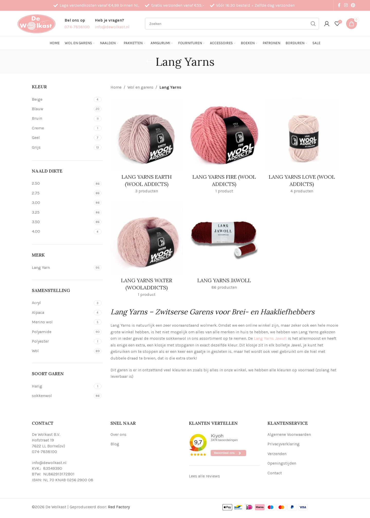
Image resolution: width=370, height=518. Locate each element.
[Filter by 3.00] (62, 203)
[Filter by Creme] (62, 128)
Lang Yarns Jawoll (270, 338)
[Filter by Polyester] (62, 341)
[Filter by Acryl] (62, 303)
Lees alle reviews (204, 476)
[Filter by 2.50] (62, 183)
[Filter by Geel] (62, 138)
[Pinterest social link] (353, 5)
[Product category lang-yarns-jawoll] (224, 247)
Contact (274, 472)
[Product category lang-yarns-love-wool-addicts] (302, 147)
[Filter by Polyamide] (62, 332)
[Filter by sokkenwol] (62, 396)
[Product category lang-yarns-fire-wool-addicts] (224, 147)
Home (116, 87)
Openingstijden (281, 463)
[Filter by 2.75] (62, 193)
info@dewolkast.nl (49, 462)
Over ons (118, 434)
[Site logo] (36, 23)
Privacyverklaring (283, 443)
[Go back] (149, 61)
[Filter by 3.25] (62, 212)
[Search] (232, 24)
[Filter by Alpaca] (62, 312)
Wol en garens (140, 87)
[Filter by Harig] (62, 386)
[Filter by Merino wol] (62, 322)
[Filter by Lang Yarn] (62, 267)
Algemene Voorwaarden (289, 434)
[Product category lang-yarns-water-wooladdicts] (146, 251)
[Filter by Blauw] (62, 109)
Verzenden (276, 453)
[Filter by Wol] (62, 351)
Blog (114, 443)
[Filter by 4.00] (62, 231)
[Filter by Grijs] (62, 147)
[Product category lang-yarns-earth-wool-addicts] (146, 147)
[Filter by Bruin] (62, 118)
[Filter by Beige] (62, 99)
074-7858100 (44, 451)
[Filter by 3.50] (62, 222)
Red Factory (119, 506)
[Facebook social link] (339, 5)
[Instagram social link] (345, 5)
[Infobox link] (77, 23)
